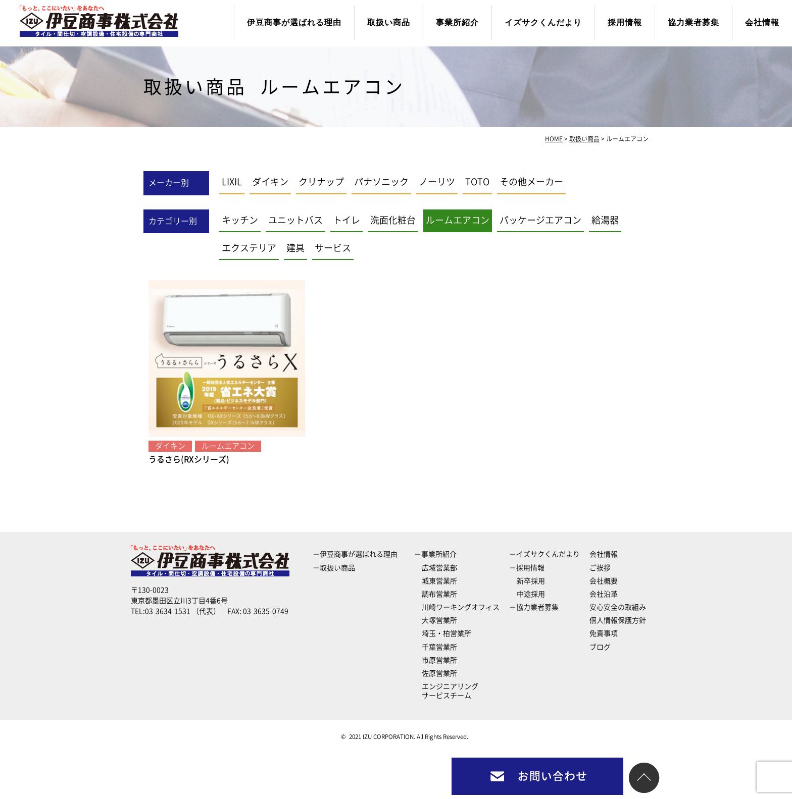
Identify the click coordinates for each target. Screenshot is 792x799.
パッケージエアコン (540, 220)
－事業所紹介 (435, 554)
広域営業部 (439, 567)
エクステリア (249, 247)
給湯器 (605, 220)
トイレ (346, 220)
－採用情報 (526, 567)
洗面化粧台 (393, 220)
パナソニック (381, 181)
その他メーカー (531, 181)
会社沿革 (603, 594)
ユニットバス (295, 220)
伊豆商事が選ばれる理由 (294, 22)
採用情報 (625, 22)
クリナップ (321, 181)
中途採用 (531, 594)
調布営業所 (439, 594)
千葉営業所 (439, 647)
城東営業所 (439, 580)
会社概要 (603, 580)
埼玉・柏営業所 (446, 633)
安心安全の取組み (617, 607)
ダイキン (270, 181)
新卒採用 (531, 580)
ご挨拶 (600, 567)
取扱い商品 (388, 22)
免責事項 (603, 633)
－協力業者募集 (534, 607)
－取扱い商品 (334, 567)
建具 (295, 247)
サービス (333, 247)
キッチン (240, 220)
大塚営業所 (439, 620)
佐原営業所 (439, 673)
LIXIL (232, 181)
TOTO (477, 181)
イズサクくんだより (543, 22)
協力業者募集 (693, 22)
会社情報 (762, 22)
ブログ (600, 647)
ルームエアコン (457, 220)
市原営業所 (439, 660)
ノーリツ (437, 181)
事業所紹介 (457, 22)
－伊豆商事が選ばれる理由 (355, 554)
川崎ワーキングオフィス (461, 607)
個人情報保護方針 (617, 620)
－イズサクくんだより (544, 554)
